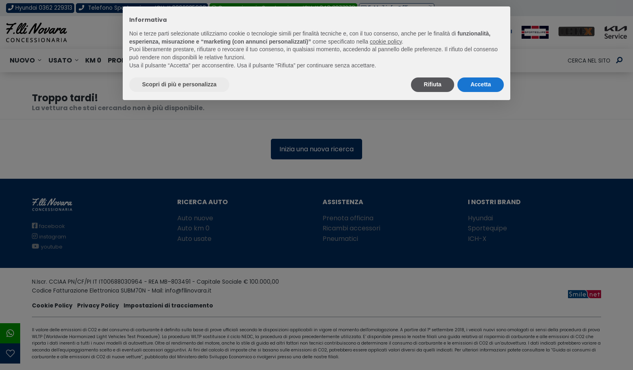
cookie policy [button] (386, 41)
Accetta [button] (480, 84)
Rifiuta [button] (433, 84)
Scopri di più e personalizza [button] (179, 84)
